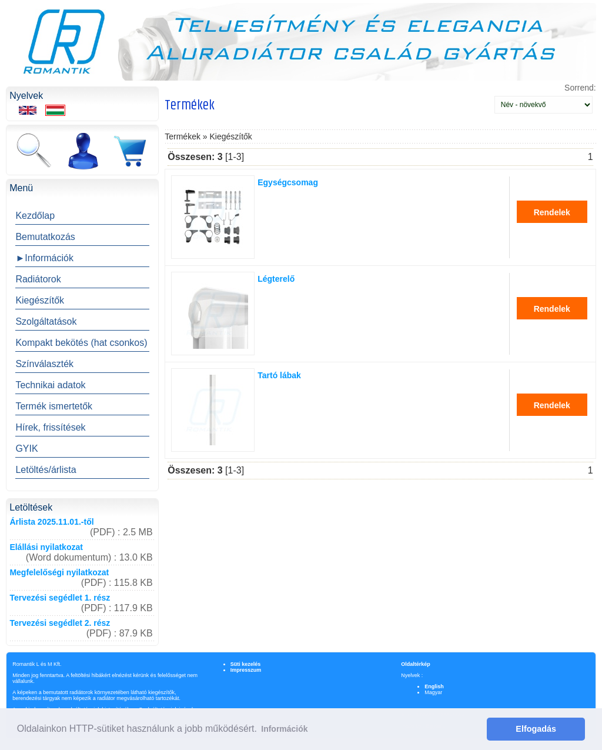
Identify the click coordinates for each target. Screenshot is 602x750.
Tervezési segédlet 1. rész (59, 597)
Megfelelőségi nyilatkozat (59, 572)
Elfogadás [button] (536, 729)
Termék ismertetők (53, 406)
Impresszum (246, 670)
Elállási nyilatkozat (46, 547)
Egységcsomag (287, 182)
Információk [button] (284, 729)
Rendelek (552, 212)
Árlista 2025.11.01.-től (51, 521)
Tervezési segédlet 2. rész (59, 623)
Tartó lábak (279, 375)
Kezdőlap (35, 216)
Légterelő (276, 279)
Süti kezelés (245, 664)
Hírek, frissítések (50, 427)
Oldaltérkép (415, 664)
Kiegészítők (39, 300)
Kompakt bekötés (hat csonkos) (81, 343)
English (434, 686)
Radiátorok (38, 279)
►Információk (44, 258)
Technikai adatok (50, 385)
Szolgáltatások (45, 321)
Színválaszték (44, 364)
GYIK (26, 449)
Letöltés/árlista (45, 470)
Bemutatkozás (45, 237)
